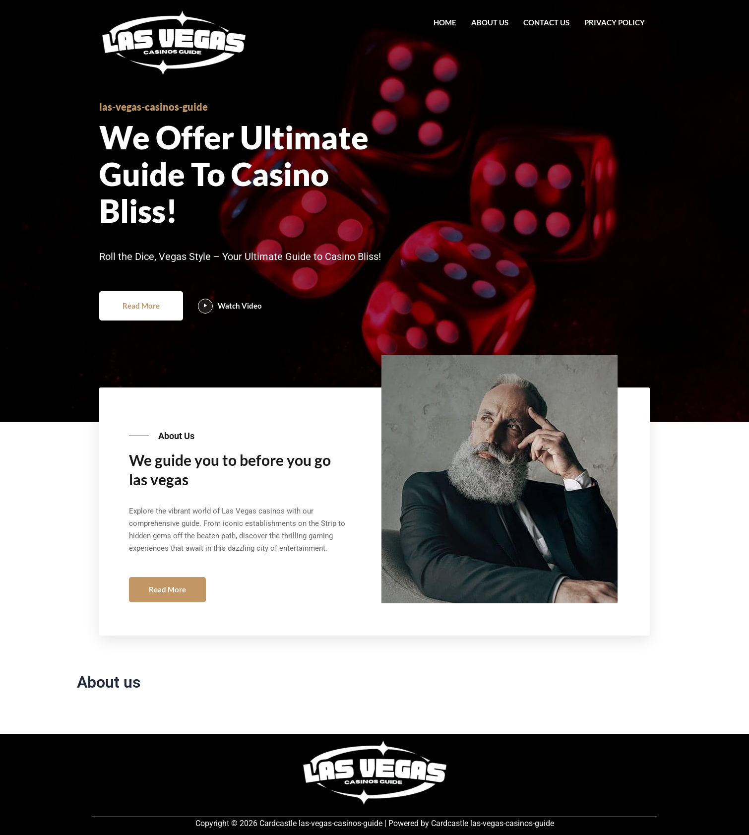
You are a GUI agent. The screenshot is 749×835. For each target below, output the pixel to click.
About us (489, 22)
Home (445, 22)
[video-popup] (205, 306)
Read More (141, 305)
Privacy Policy (614, 22)
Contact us (546, 22)
